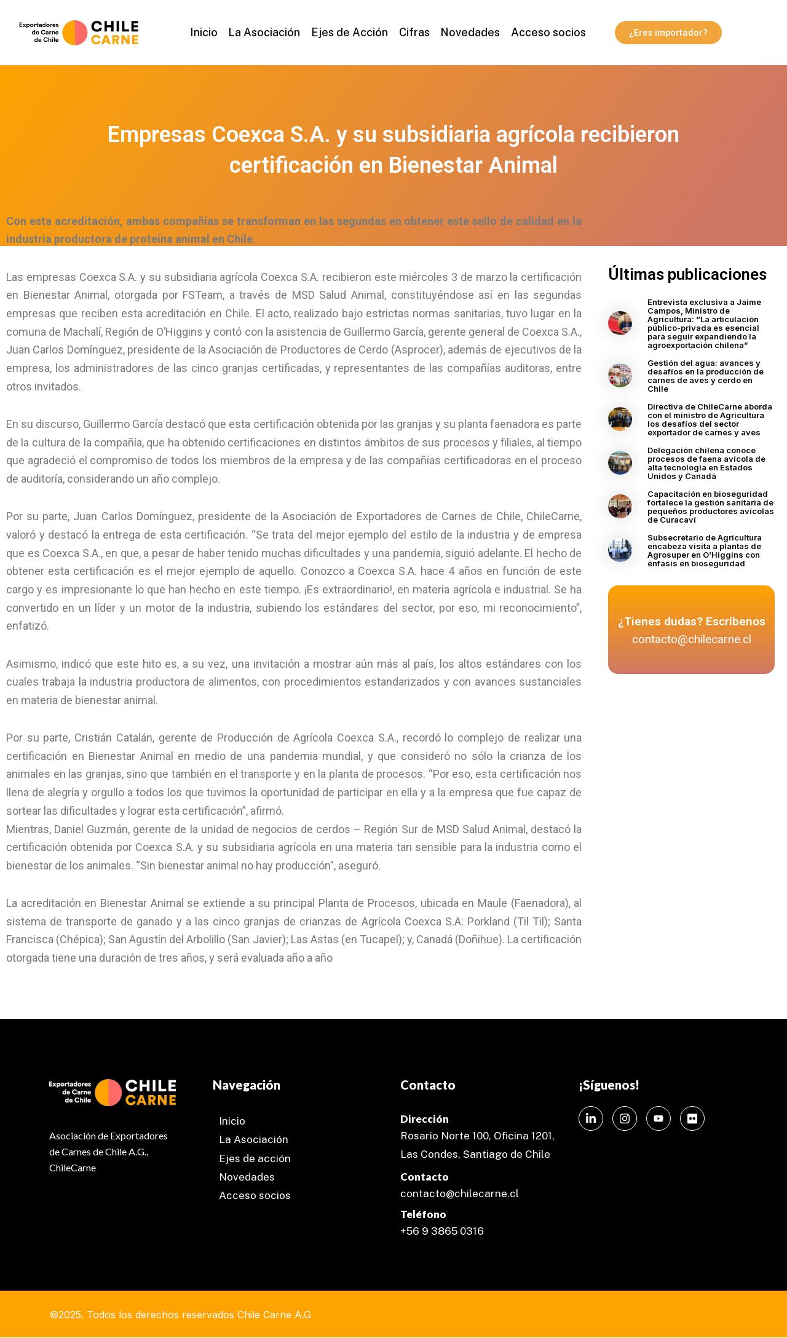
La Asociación (266, 32)
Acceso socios (545, 32)
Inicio (206, 32)
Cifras (413, 32)
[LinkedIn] (591, 1118)
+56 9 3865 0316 (442, 1231)
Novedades (469, 32)
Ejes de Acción (350, 32)
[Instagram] (624, 1118)
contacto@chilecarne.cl (459, 1193)
